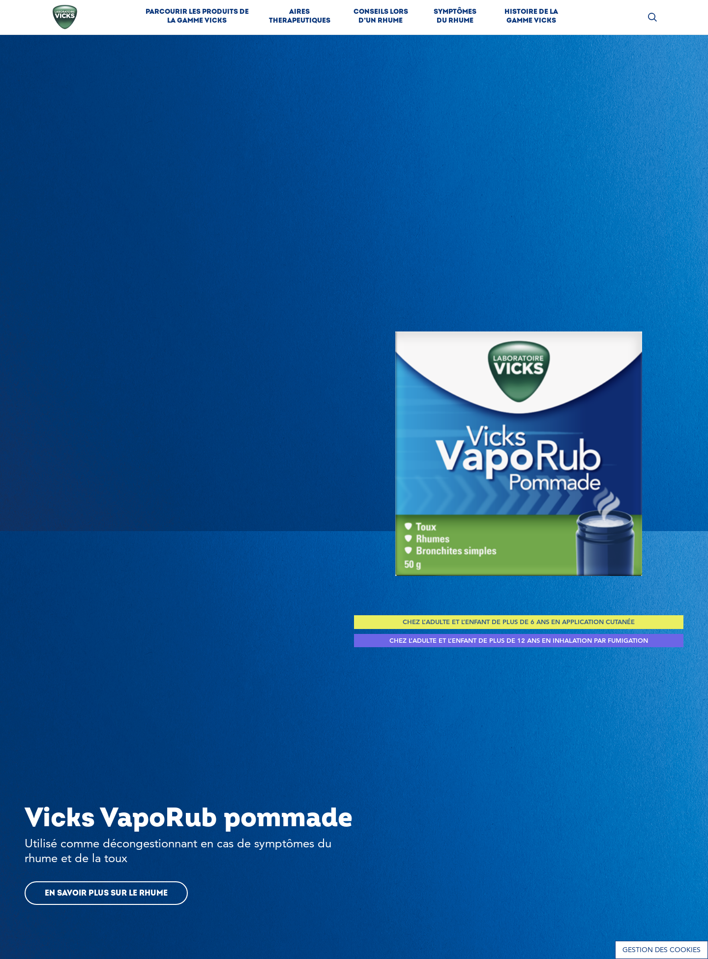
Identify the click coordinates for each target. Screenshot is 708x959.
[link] (197, 17)
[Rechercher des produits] (652, 17)
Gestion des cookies (661, 949)
